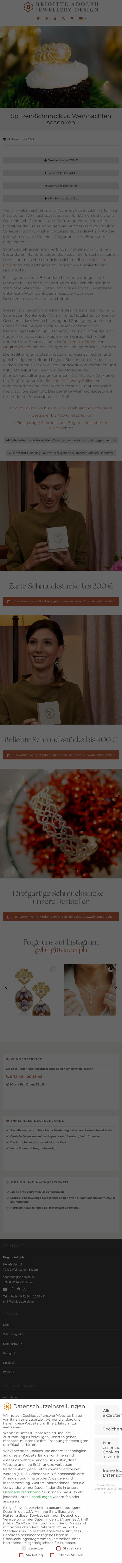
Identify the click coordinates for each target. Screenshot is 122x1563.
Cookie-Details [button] (106, 1505)
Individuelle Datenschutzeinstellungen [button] (111, 1493)
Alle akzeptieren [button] (111, 1433)
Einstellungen (40, 1517)
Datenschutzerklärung (22, 1512)
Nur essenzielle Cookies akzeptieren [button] (111, 1470)
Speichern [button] (111, 1449)
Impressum (108, 1512)
